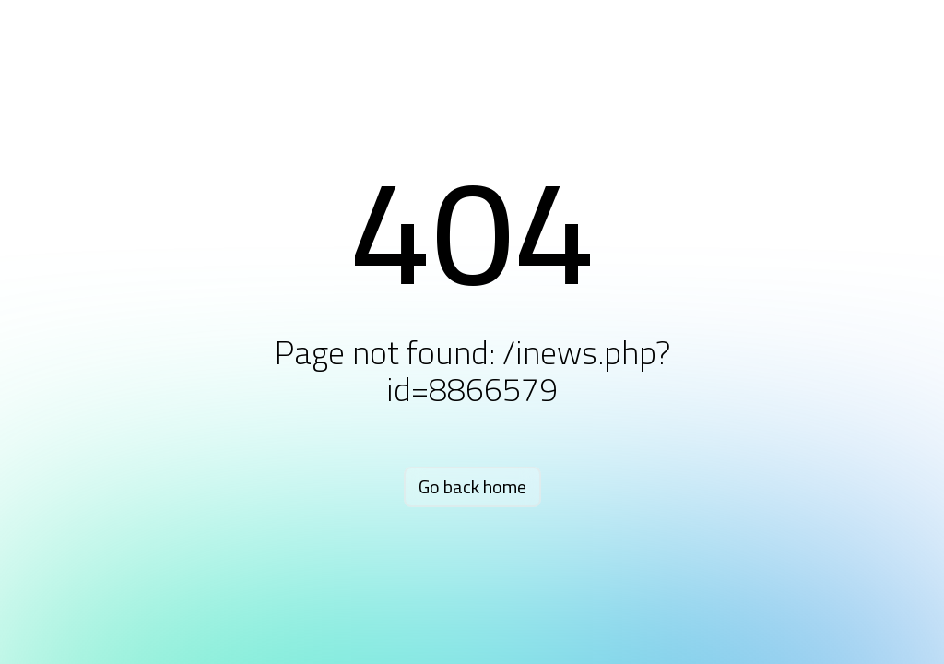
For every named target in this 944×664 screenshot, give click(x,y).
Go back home (472, 486)
